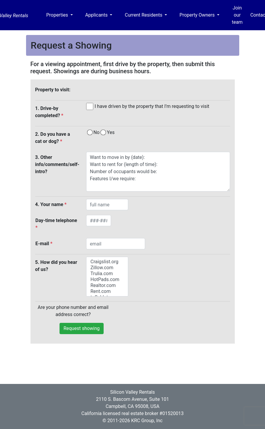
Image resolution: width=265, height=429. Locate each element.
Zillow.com (107, 268)
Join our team (237, 15)
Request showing (81, 328)
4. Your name (51, 204)
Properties (57, 15)
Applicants (97, 15)
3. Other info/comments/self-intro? (57, 164)
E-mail (44, 243)
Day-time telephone (56, 224)
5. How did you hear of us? (56, 265)
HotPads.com (107, 280)
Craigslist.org (107, 262)
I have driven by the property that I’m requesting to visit (152, 106)
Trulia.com (107, 274)
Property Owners (197, 15)
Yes (111, 132)
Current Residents (144, 15)
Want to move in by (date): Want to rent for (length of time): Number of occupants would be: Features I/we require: (158, 172)
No (97, 132)
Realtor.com (107, 285)
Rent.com (107, 291)
